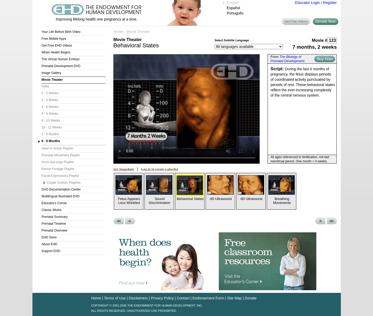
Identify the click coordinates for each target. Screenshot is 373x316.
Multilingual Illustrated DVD (61, 196)
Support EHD (51, 251)
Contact (183, 298)
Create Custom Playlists (64, 182)
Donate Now (325, 21)
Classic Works (52, 210)
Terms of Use (114, 298)
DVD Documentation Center (61, 189)
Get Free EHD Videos (57, 45)
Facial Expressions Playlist (60, 176)
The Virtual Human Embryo (61, 59)
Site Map (234, 298)
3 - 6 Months (50, 134)
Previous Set (118, 221)
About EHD (49, 244)
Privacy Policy (162, 298)
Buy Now (325, 59)
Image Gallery (51, 73)
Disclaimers (138, 298)
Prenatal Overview (54, 230)
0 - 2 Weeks (50, 93)
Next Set (332, 221)
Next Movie (320, 221)
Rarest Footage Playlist (58, 169)
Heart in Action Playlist (57, 148)
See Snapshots (123, 169)
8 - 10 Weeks (51, 120)
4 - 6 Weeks (50, 107)
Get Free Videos (295, 21)
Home (118, 31)
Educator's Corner (54, 203)
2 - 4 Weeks (50, 100)
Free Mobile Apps (54, 39)
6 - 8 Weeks (50, 114)
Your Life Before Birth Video (61, 32)
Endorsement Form (208, 298)
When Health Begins (56, 52)
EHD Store (49, 237)
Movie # (319, 40)
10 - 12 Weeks (52, 127)
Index (45, 86)
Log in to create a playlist (159, 169)
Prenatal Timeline (54, 223)
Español (233, 8)
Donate (250, 298)
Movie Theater (52, 80)
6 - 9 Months (51, 141)
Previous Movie (130, 221)
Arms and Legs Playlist (58, 162)
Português (235, 13)
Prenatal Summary (55, 217)
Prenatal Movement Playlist (61, 155)
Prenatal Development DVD (61, 66)
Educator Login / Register (316, 3)
